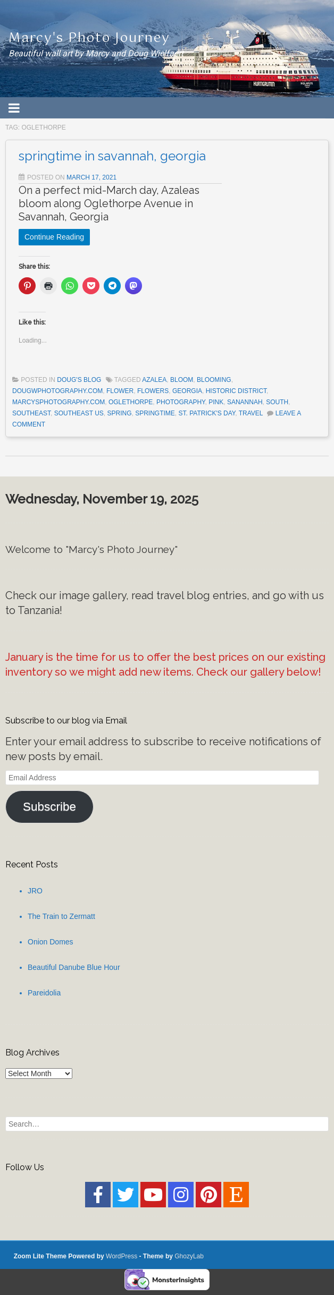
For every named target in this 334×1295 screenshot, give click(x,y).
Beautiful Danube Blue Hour (74, 967)
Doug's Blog (79, 380)
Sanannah (245, 402)
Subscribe (49, 806)
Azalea (154, 380)
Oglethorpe (130, 402)
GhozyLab (189, 1256)
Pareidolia (44, 993)
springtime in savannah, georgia (112, 156)
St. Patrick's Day (207, 413)
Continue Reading (54, 237)
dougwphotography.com (57, 391)
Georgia (187, 391)
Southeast (31, 413)
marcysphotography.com (58, 402)
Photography (180, 402)
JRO (35, 891)
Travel (251, 413)
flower (119, 391)
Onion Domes (50, 942)
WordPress (121, 1256)
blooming (214, 380)
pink (215, 402)
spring (119, 413)
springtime (155, 413)
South (277, 402)
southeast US (79, 413)
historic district (236, 391)
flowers (153, 391)
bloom (181, 380)
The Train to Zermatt (61, 916)
